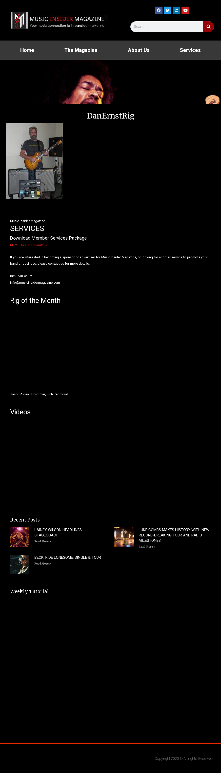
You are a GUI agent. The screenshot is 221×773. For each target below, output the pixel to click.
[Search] (208, 26)
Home (27, 50)
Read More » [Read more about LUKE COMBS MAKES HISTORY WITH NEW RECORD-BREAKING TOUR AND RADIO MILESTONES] (147, 546)
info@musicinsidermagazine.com (35, 282)
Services (190, 50)
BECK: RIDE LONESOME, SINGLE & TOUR (67, 557)
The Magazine (80, 50)
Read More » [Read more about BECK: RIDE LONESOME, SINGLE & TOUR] (42, 563)
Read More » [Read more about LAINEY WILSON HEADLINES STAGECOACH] (42, 541)
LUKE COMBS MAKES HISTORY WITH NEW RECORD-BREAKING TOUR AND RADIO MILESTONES (174, 535)
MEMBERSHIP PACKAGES (29, 245)
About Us (139, 50)
